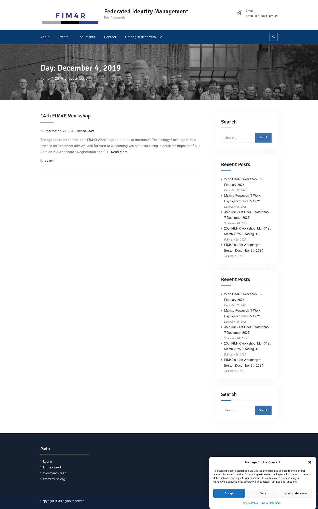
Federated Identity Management (146, 11)
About (44, 37)
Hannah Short (84, 131)
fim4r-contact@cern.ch (262, 16)
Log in (47, 461)
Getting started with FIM (143, 37)
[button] (310, 463)
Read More (119, 152)
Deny (262, 493)
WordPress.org (54, 479)
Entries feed (52, 467)
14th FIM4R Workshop (65, 116)
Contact (110, 37)
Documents (86, 37)
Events (63, 37)
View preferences (296, 493)
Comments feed (55, 473)
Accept (229, 493)
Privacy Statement (270, 503)
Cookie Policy (250, 503)
